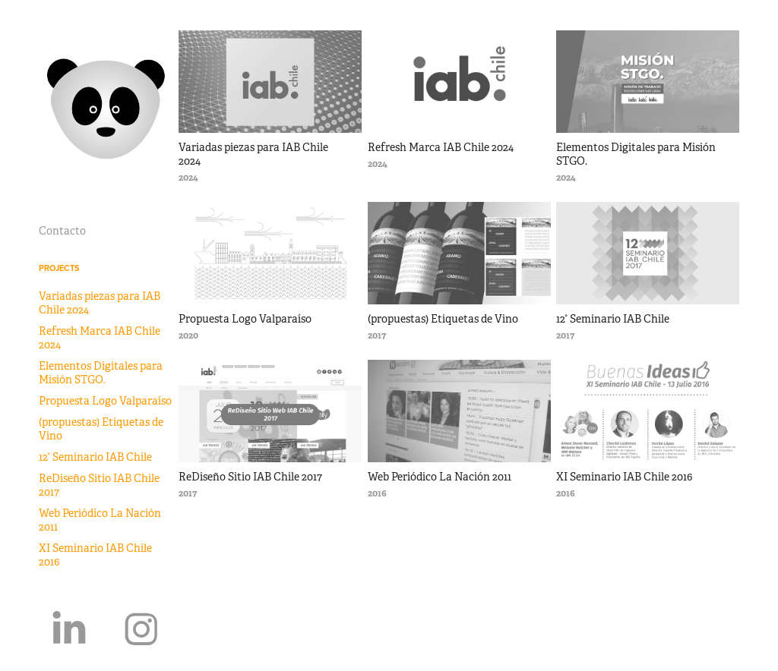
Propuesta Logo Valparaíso (105, 401)
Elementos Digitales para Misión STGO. (101, 372)
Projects (59, 268)
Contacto (62, 231)
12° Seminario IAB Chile (95, 457)
